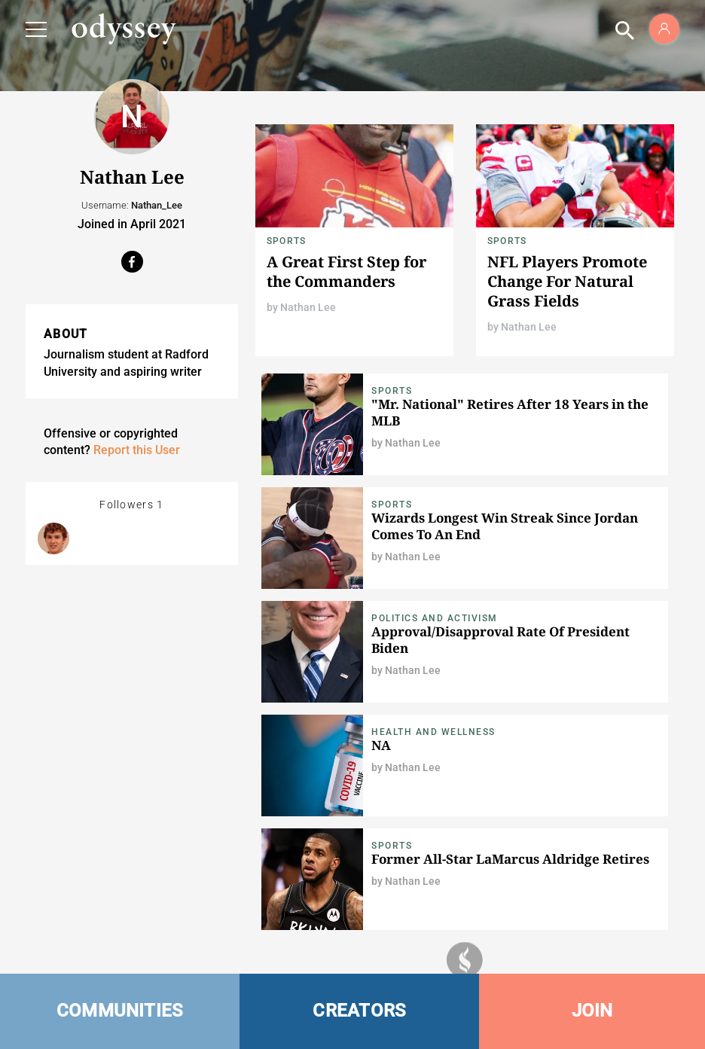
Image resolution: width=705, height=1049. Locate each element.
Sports (286, 241)
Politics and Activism (434, 618)
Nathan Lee (308, 307)
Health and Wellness (433, 732)
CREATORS (359, 1010)
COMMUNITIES (120, 1010)
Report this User (136, 450)
